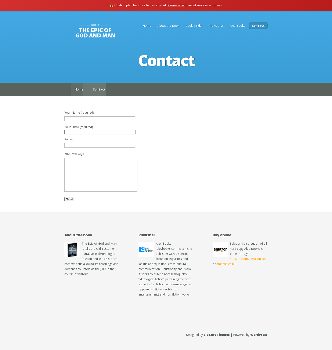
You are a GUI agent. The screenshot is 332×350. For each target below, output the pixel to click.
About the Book (168, 26)
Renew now (175, 5)
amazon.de (257, 265)
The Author (215, 26)
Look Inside (194, 26)
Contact (258, 26)
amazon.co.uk (225, 270)
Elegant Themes (217, 341)
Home (147, 26)
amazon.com (239, 265)
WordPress (259, 341)
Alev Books (237, 26)
